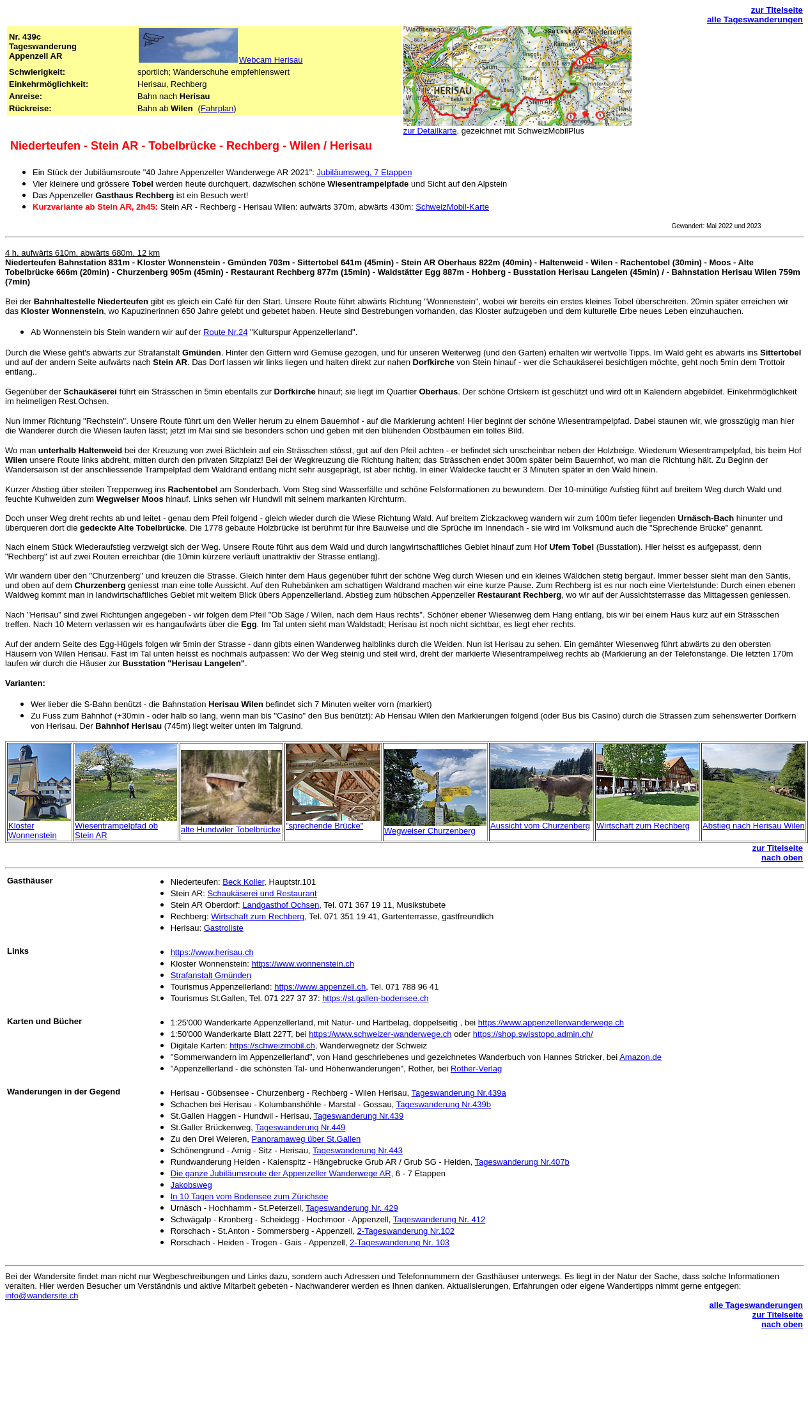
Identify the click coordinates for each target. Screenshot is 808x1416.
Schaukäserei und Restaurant (261, 893)
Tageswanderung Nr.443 (358, 1150)
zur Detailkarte (430, 131)
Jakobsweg (191, 1185)
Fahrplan (217, 108)
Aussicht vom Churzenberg (540, 825)
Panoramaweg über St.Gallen (306, 1139)
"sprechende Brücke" (324, 825)
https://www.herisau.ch (212, 952)
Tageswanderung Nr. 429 (352, 1208)
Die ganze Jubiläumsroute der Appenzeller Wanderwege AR (281, 1173)
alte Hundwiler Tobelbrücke (231, 829)
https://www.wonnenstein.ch (303, 964)
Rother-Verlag (476, 1068)
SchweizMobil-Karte (452, 207)
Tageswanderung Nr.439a (459, 1093)
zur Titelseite (777, 10)
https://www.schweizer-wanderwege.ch (380, 1034)
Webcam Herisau (270, 60)
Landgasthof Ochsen (280, 905)
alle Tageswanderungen (755, 19)
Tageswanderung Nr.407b (522, 1162)
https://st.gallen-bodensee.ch (375, 998)
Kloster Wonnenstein (32, 830)
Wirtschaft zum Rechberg (643, 825)
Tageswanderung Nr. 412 (439, 1219)
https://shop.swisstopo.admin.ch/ (533, 1034)
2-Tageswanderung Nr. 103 (399, 1242)
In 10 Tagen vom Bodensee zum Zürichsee (250, 1196)
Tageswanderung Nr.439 (358, 1116)
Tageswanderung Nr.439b (443, 1104)
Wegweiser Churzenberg (430, 831)
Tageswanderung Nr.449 (300, 1127)
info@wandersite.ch (41, 1295)
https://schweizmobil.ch (272, 1045)
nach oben (782, 857)
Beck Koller (243, 882)
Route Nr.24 (225, 332)
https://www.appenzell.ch (320, 987)
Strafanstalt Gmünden (211, 975)
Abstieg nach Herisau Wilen (754, 825)
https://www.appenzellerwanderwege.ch (551, 1022)
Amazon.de (640, 1057)
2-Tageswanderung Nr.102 (406, 1231)
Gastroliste (224, 928)
